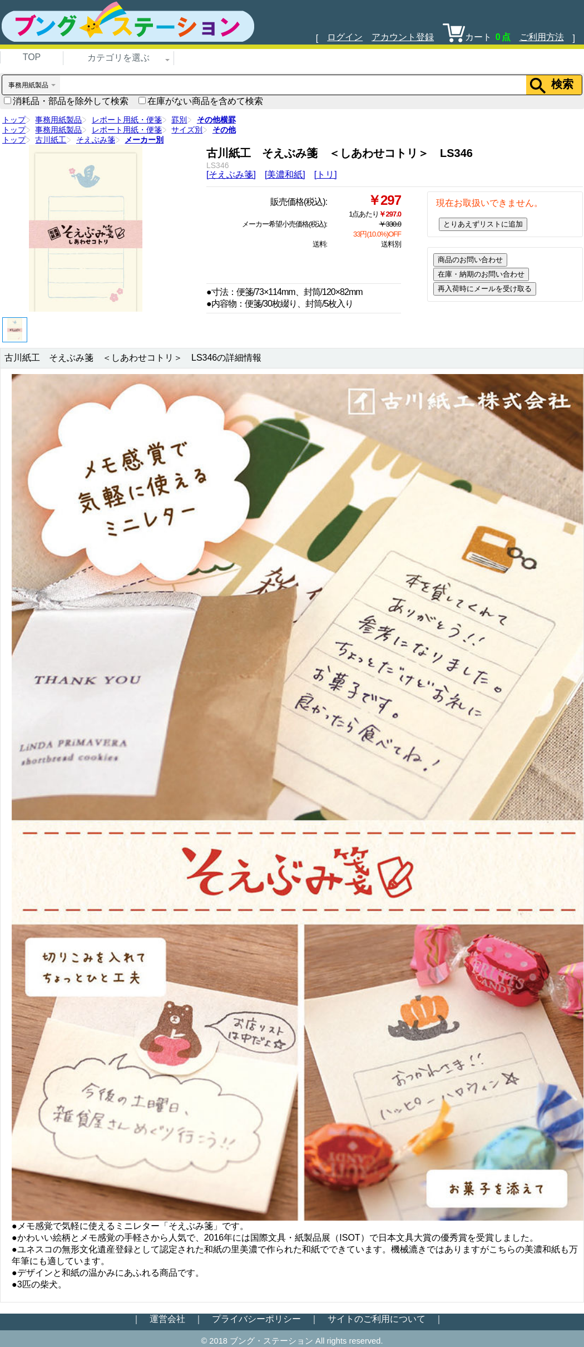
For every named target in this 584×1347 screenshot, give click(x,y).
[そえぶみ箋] (231, 174)
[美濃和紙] (285, 174)
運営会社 (167, 1319)
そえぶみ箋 (95, 139)
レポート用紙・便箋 (127, 119)
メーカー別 (144, 139)
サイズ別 (186, 129)
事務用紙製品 (58, 119)
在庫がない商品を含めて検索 (200, 101)
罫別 (179, 119)
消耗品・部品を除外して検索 (66, 101)
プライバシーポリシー (256, 1319)
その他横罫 (216, 119)
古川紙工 (50, 139)
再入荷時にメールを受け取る (485, 288)
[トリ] (325, 174)
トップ (14, 119)
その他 (224, 129)
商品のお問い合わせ (470, 259)
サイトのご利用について (376, 1319)
